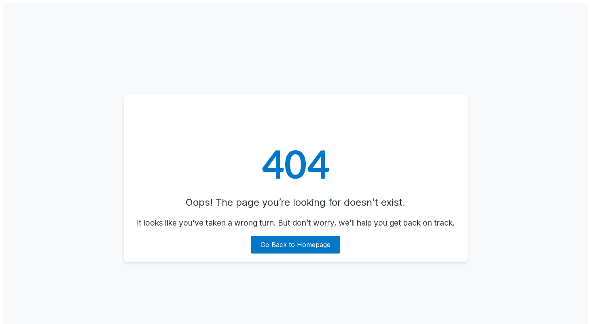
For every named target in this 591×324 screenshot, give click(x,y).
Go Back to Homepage (295, 245)
